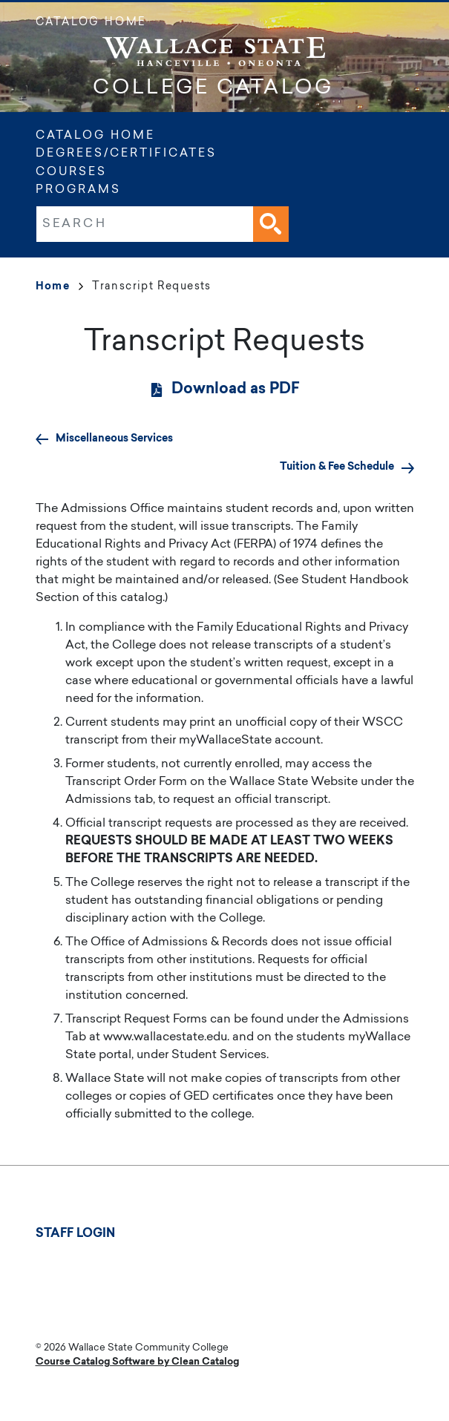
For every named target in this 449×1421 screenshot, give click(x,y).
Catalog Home (91, 23)
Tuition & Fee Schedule (337, 467)
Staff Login (75, 1234)
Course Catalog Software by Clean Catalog (137, 1362)
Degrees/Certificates (126, 154)
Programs (78, 190)
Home (60, 287)
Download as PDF (235, 389)
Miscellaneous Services (114, 438)
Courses (71, 172)
